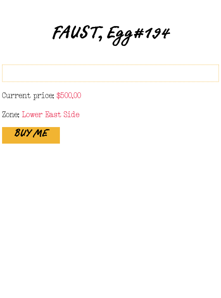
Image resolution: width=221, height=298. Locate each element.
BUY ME (31, 136)
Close (205, 15)
